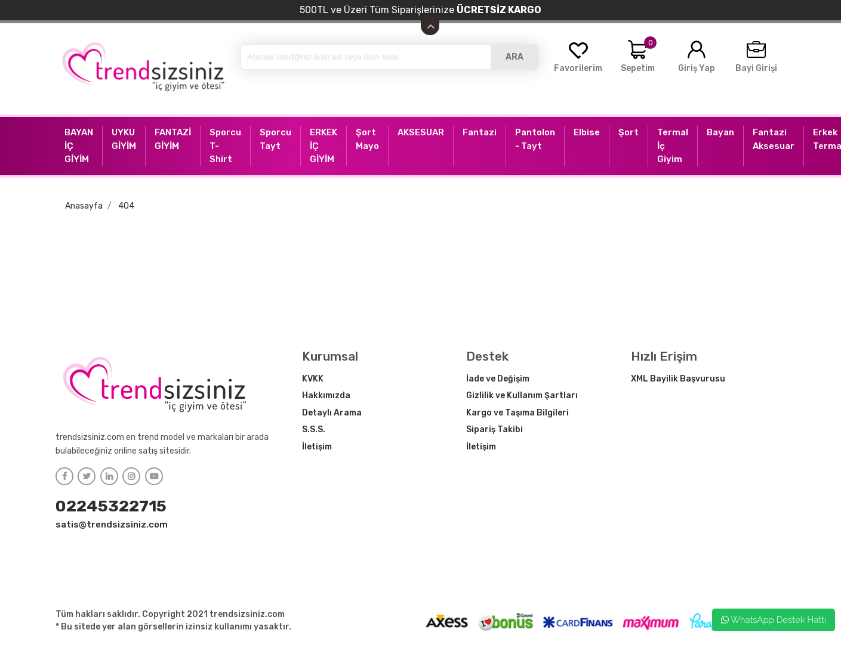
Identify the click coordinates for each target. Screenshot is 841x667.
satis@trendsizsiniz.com (112, 524)
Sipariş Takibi (494, 429)
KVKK (313, 379)
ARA (514, 57)
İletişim (317, 447)
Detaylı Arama (332, 413)
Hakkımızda (326, 395)
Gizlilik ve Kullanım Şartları (522, 395)
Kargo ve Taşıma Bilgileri (517, 413)
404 (126, 206)
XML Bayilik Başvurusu (678, 379)
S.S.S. (313, 429)
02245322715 (111, 506)
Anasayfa (84, 206)
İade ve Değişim (497, 379)
